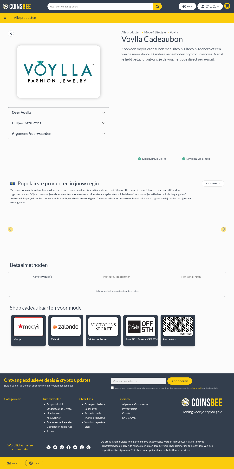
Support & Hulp (55, 404)
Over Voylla (21, 112)
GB (34, 463)
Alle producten (25, 17)
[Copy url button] (11, 34)
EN (187, 6)
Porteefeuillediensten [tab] (116, 276)
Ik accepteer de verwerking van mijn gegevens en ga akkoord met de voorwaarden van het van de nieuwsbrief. (167, 388)
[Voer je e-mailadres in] (138, 381)
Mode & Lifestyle (155, 32)
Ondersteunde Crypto (59, 408)
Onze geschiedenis (94, 404)
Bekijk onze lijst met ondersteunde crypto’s (117, 290)
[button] (227, 6)
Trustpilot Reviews (94, 417)
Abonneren (179, 381)
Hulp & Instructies (26, 123)
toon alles (213, 183)
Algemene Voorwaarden (31, 133)
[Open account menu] (210, 6)
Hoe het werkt (55, 413)
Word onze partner (95, 422)
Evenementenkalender (59, 422)
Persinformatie (92, 413)
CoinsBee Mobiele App (59, 426)
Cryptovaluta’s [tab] (42, 276)
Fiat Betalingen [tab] (191, 276)
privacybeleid (196, 388)
